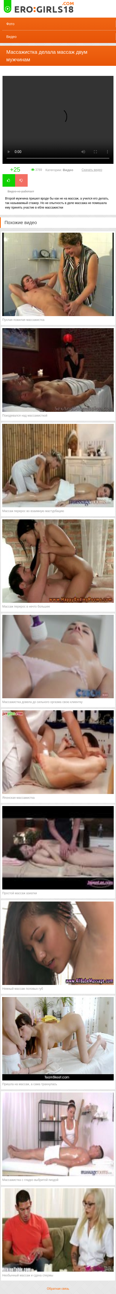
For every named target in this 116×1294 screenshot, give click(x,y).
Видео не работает (21, 191)
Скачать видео (92, 170)
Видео (11, 37)
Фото (10, 24)
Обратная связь (58, 1288)
